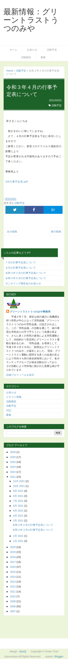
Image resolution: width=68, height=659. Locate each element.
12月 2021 (19, 481)
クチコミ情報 (13, 396)
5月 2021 (18, 510)
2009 (13, 601)
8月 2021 (18, 496)
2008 (13, 606)
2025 (13, 457)
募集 (43, 57)
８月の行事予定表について (20, 267)
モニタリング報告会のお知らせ (23, 283)
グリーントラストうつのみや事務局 (30, 311)
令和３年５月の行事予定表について (25, 278)
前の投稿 (56, 231)
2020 (13, 547)
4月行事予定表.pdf (16, 181)
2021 (13, 476)
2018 (13, 557)
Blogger (59, 656)
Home (9, 70)
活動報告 (26, 57)
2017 (13, 561)
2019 (13, 552)
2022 (13, 471)
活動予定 (52, 49)
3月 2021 (18, 520)
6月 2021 (18, 505)
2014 (13, 576)
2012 (13, 586)
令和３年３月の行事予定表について (25, 272)
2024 (13, 462)
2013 (13, 581)
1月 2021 (18, 541)
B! (53, 210)
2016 (13, 566)
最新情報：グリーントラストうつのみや (31, 20)
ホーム (13, 49)
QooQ (22, 651)
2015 (13, 571)
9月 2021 (18, 490)
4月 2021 (18, 515)
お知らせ (32, 49)
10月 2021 (19, 486)
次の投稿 (12, 231)
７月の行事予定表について (20, 262)
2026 (13, 452)
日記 (8, 410)
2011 (13, 591)
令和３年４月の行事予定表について (33, 524)
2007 (13, 611)
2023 (13, 466)
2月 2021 (18, 535)
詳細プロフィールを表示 (20, 374)
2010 (13, 596)
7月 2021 (18, 500)
